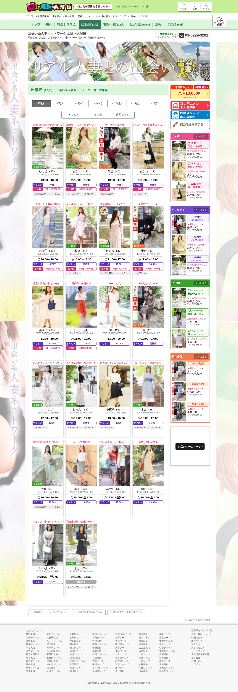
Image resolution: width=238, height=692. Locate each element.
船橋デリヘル (76, 654)
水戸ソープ (120, 667)
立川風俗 (30, 671)
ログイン (195, 664)
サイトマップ (198, 651)
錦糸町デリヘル (54, 664)
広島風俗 (143, 651)
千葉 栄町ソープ (123, 634)
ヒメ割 (98, 114)
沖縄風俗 (96, 641)
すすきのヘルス (167, 651)
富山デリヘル (166, 671)
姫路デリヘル (99, 644)
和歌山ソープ (122, 664)
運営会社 (195, 657)
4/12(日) (154, 103)
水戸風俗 (119, 671)
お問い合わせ (198, 661)
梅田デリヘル (99, 637)
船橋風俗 (74, 651)
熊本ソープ (165, 644)
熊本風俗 (143, 634)
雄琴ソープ (120, 637)
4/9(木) (98, 103)
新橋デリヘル (32, 667)
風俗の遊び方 (198, 647)
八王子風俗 (52, 637)
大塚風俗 (51, 667)
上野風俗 (74, 634)
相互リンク (196, 641)
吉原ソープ (98, 661)
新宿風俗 (30, 634)
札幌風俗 (96, 657)
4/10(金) (117, 103)
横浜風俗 (143, 671)
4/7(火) (60, 103)
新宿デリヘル (32, 637)
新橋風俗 (30, 664)
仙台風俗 (163, 657)
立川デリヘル (53, 634)
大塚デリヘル (53, 671)
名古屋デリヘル (123, 657)
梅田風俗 (74, 671)
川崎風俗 (163, 664)
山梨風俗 (163, 654)
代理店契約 (196, 637)
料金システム (66, 24)
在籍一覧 (114, 24)
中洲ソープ (98, 664)
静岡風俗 (143, 644)
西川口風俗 (75, 657)
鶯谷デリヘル (60, 612)
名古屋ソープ (122, 661)
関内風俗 (74, 644)
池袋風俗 (30, 641)
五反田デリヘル (54, 657)
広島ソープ (165, 637)
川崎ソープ (120, 651)
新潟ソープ (144, 637)
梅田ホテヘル (99, 634)
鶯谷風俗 (38, 612)
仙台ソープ (120, 654)
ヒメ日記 (140, 24)
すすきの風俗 (166, 641)
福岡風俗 (96, 651)
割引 (49, 24)
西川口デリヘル (77, 661)
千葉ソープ (144, 661)
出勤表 (89, 24)
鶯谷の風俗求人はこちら (90, 612)
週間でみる (122, 114)
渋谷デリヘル (32, 651)
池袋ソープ (144, 657)
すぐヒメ (73, 114)
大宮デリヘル (76, 667)
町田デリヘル (53, 647)
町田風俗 (51, 644)
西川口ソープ (122, 644)
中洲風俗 (96, 647)
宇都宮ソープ (145, 667)
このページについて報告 (197, 620)
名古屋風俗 (144, 647)
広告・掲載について (201, 634)
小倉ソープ (165, 634)
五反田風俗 (52, 654)
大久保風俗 (75, 641)
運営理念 (195, 644)
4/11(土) (136, 103)
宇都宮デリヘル (167, 667)
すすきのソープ (100, 667)
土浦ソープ (144, 654)
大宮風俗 (74, 664)
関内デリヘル (76, 647)
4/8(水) (79, 103)
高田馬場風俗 (53, 651)
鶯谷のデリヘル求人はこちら (127, 612)
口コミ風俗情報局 (122, 683)
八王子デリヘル (54, 641)
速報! (159, 24)
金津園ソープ (99, 671)
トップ (35, 24)
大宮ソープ (120, 647)
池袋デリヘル (32, 644)
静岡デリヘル (99, 654)
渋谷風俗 (30, 647)
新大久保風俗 (32, 654)
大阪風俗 (143, 641)
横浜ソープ (165, 661)
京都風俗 (143, 664)
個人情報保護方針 (200, 654)
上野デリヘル (76, 637)
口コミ (176, 24)
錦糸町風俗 (52, 661)
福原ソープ (120, 641)
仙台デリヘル (166, 647)
